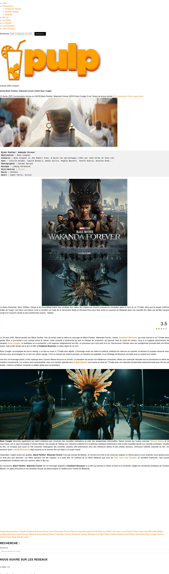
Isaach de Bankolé (94, 531)
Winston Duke (23, 537)
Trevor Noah (11, 537)
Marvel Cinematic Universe (60, 534)
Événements (7, 6)
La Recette (7, 23)
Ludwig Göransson (21, 450)
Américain (122, 96)
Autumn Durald (19, 531)
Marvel (46, 534)
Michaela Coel (94, 534)
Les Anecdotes (8, 26)
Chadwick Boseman (128, 338)
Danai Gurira (48, 531)
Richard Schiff (123, 534)
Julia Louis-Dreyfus (125, 531)
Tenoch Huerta (157, 441)
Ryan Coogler (14, 343)
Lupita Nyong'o (22, 534)
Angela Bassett (80, 362)
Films (4, 3)
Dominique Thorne (62, 531)
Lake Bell (147, 531)
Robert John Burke (137, 534)
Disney (21, 169)
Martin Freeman (35, 534)
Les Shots (6, 20)
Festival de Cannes (13, 9)
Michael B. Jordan (79, 534)
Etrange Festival (12, 12)
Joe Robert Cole (109, 531)
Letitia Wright (157, 531)
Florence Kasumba (78, 531)
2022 (115, 96)
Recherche (17, 34)
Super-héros (138, 96)
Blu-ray (5, 17)
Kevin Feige (138, 531)
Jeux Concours (8, 29)
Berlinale (8, 15)
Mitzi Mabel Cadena (108, 534)
